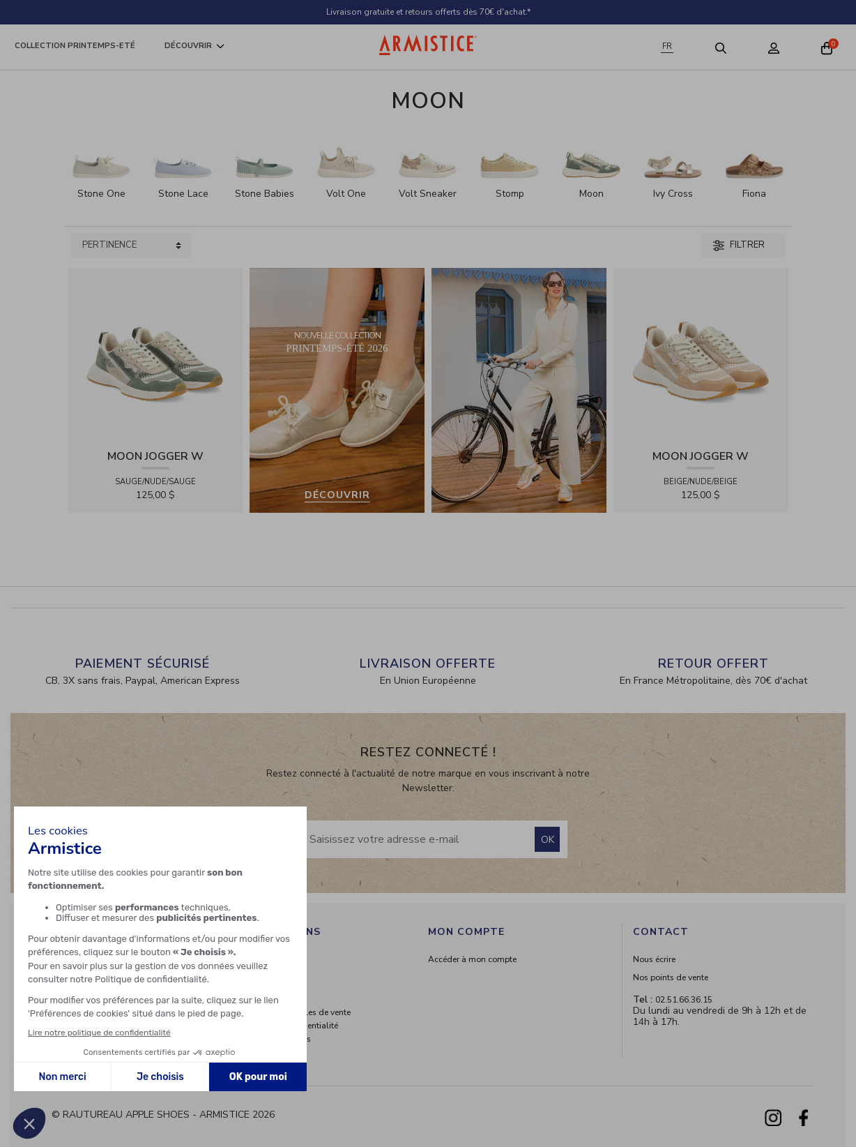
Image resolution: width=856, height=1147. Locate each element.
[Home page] (428, 45)
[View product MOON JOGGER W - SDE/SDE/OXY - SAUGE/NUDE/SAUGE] (155, 354)
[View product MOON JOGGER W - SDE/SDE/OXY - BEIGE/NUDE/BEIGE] (700, 354)
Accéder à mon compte (472, 959)
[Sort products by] (130, 245)
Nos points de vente (670, 977)
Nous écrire (654, 959)
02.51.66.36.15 (683, 999)
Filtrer (739, 245)
